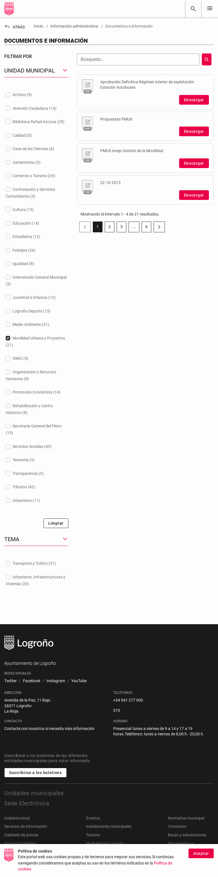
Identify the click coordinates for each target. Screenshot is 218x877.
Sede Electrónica (26, 803)
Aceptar (201, 854)
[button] (36, 70)
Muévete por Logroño (105, 843)
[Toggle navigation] (209, 9)
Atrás (14, 27)
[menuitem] (10, 681)
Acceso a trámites (20, 843)
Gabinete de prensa (21, 835)
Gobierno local (17, 818)
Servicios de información (25, 826)
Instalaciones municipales (108, 826)
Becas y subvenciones (187, 835)
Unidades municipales (34, 793)
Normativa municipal (186, 818)
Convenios (177, 826)
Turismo (93, 835)
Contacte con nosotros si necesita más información (49, 728)
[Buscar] (193, 9)
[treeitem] (36, 95)
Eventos (93, 818)
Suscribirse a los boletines (35, 772)
